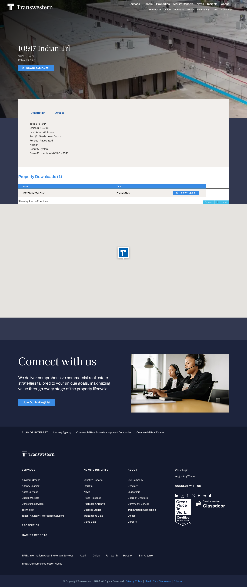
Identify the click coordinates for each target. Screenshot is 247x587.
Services (138, 4)
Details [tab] (59, 112)
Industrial (183, 9)
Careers (132, 521)
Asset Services (30, 492)
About (229, 4)
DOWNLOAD (188, 193)
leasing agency (62, 432)
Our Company (135, 480)
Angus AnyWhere (185, 476)
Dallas (96, 555)
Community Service (138, 504)
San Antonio (146, 555)
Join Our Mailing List (36, 402)
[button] (123, 253)
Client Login (181, 470)
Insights (88, 486)
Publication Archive (94, 504)
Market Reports (187, 3)
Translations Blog (93, 516)
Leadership (134, 492)
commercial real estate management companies (103, 432)
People (151, 3)
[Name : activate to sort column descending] (65, 186)
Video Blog (90, 521)
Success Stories (92, 510)
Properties (167, 3)
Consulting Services (33, 504)
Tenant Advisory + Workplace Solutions (43, 516)
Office (171, 9)
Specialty (230, 9)
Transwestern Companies (142, 510)
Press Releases (92, 498)
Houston (128, 555)
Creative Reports (93, 480)
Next (224, 202)
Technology (28, 510)
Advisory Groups (31, 480)
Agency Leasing (30, 486)
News (87, 492)
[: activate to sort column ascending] (187, 186)
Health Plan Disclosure (158, 581)
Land (219, 9)
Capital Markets (30, 498)
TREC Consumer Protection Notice (42, 563)
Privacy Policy (134, 581)
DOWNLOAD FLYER (37, 68)
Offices (131, 516)
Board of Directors (138, 498)
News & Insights (211, 4)
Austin (83, 555)
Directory (133, 486)
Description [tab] (38, 112)
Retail (194, 9)
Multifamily (207, 9)
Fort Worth (111, 555)
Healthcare (158, 9)
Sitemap (178, 581)
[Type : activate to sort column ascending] (140, 186)
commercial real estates (150, 432)
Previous (208, 202)
